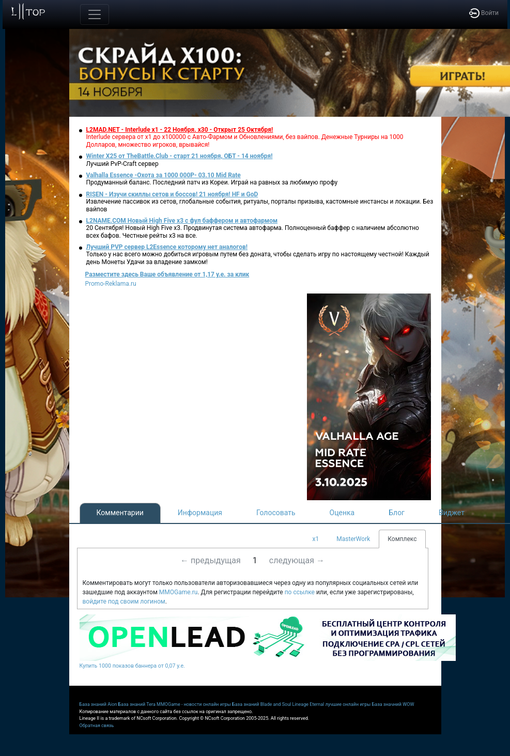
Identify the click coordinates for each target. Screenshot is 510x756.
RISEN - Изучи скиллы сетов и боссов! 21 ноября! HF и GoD (172, 194)
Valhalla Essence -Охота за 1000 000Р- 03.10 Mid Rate (163, 175)
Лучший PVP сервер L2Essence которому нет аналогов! (167, 247)
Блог (397, 512)
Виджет (452, 512)
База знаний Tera (137, 704)
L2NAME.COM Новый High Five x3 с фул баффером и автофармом (182, 220)
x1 (316, 539)
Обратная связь (97, 725)
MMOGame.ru (178, 592)
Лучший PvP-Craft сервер (122, 163)
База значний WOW (393, 704)
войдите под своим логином (124, 601)
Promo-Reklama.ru (110, 283)
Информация (200, 512)
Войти (484, 13)
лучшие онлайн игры (347, 704)
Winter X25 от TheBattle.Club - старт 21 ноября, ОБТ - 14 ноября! (179, 156)
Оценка (342, 512)
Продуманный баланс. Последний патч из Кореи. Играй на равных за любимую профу (212, 182)
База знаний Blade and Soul (261, 704)
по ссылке (300, 592)
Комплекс (402, 539)
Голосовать (276, 512)
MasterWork (353, 539)
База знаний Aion (98, 704)
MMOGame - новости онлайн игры (194, 704)
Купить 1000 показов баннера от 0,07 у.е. (132, 665)
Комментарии (120, 512)
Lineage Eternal (308, 704)
